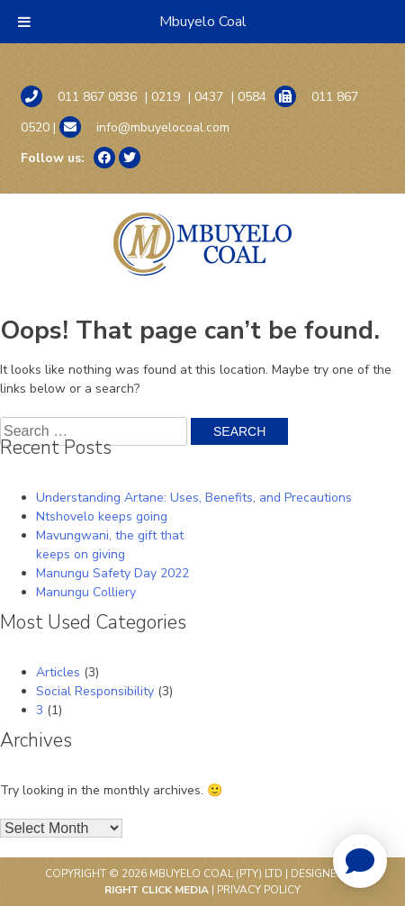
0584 (252, 96)
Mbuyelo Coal (203, 22)
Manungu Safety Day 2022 (112, 573)
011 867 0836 (79, 96)
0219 (165, 96)
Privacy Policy (259, 890)
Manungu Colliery (86, 592)
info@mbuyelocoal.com (144, 127)
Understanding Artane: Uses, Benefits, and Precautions (194, 497)
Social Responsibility (95, 691)
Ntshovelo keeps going (101, 516)
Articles (58, 672)
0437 (208, 96)
